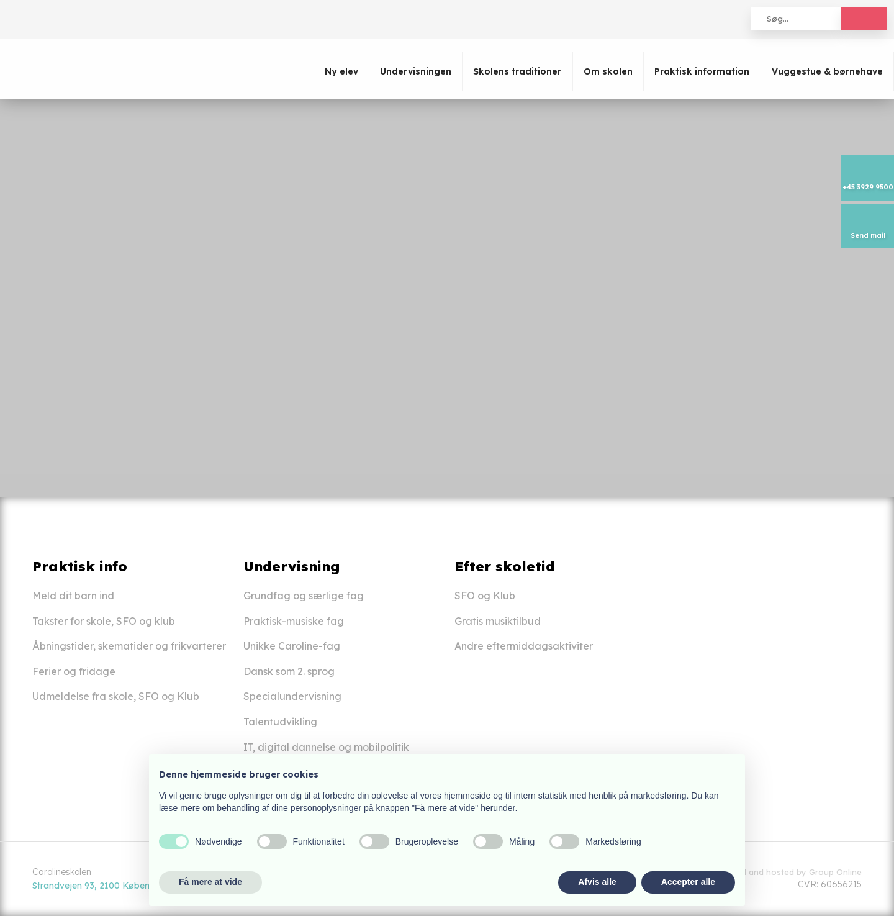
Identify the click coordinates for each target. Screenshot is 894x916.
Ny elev (341, 71)
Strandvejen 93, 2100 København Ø (105, 885)
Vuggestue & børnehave (827, 71)
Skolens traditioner (517, 71)
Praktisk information (701, 71)
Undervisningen (415, 71)
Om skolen (608, 71)
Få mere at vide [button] (210, 882)
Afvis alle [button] (597, 882)
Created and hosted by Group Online (788, 872)
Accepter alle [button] (688, 882)
